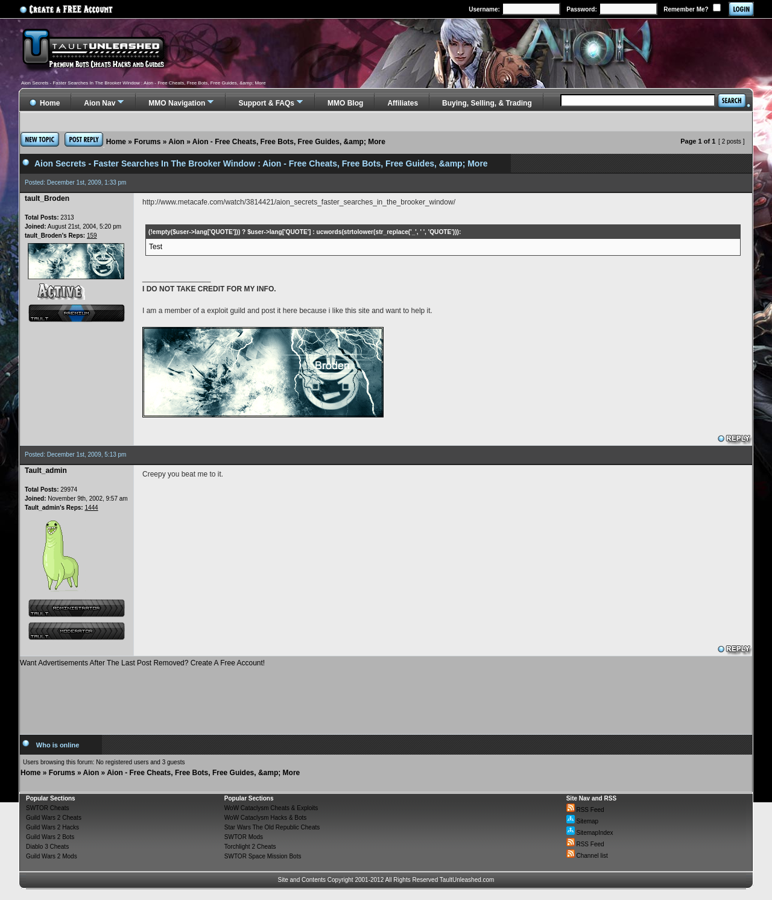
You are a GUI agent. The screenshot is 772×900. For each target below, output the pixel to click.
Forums (147, 142)
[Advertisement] (386, 696)
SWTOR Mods (243, 837)
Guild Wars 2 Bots (50, 837)
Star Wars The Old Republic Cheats (272, 827)
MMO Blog (345, 103)
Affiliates (402, 103)
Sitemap (582, 821)
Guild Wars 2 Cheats (53, 817)
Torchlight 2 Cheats (250, 846)
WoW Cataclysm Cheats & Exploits (271, 808)
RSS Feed (585, 810)
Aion (176, 142)
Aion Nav (99, 103)
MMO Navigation (176, 103)
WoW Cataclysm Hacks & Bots (265, 817)
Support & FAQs (266, 103)
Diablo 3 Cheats (47, 846)
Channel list (587, 855)
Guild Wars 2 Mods (51, 856)
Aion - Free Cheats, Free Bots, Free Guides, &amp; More (288, 142)
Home (116, 142)
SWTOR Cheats (47, 808)
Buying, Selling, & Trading (487, 103)
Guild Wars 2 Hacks (52, 827)
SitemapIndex (589, 832)
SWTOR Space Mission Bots (263, 856)
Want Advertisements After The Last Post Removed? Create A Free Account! (142, 663)
